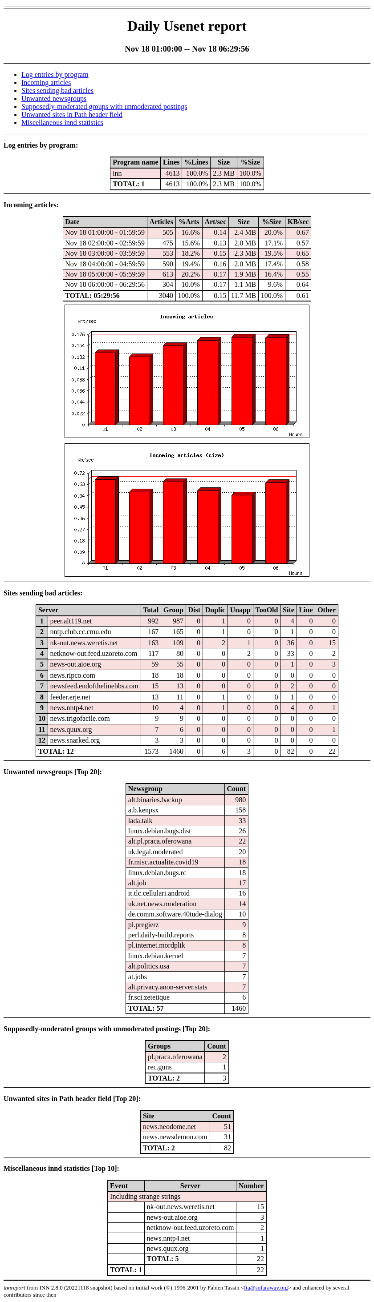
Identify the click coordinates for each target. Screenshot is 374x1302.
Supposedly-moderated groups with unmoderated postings (104, 106)
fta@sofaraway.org (266, 1287)
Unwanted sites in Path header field (71, 114)
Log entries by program (55, 74)
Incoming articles (46, 82)
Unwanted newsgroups (53, 98)
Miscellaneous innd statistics (62, 122)
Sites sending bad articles (57, 90)
